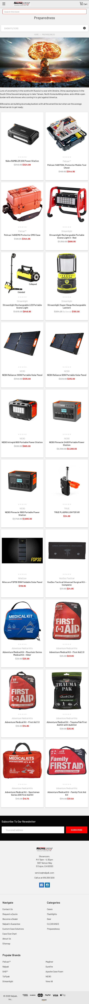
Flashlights (52, 914)
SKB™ (5, 971)
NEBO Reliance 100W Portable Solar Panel (22, 375)
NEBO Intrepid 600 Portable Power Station (22, 442)
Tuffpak (6, 976)
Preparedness (48, 34)
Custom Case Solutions (13, 928)
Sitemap (6, 943)
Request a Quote (10, 914)
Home (36, 34)
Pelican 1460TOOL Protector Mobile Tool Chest (66, 166)
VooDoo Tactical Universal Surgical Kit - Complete (66, 583)
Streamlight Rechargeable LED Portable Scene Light (22, 306)
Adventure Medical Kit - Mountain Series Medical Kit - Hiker (22, 653)
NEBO (48, 976)
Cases (50, 909)
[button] (84, 28)
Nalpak (5, 966)
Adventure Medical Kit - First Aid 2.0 (66, 652)
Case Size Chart (9, 933)
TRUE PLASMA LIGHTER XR (67, 512)
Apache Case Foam (54, 971)
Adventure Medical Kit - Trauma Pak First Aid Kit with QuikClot (67, 723)
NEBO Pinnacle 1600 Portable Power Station (22, 513)
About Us (6, 938)
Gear (49, 919)
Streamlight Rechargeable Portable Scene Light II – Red (66, 236)
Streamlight (7, 981)
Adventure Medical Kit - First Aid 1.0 (22, 722)
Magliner (49, 961)
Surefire (49, 966)
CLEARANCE (53, 924)
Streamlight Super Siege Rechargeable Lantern (67, 306)
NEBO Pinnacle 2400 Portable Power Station (66, 443)
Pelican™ (6, 961)
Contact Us (7, 909)
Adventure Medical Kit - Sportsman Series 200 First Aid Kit (22, 793)
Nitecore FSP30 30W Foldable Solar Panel (22, 582)
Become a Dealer (10, 919)
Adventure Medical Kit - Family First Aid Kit (67, 793)
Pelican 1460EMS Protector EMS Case (22, 235)
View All (49, 981)
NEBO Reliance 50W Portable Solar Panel (66, 375)
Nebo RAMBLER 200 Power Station (22, 161)
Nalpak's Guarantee (11, 924)
